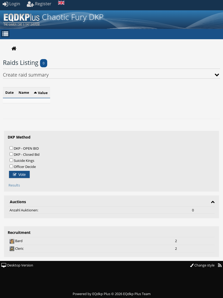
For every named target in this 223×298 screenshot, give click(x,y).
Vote (19, 174)
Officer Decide (23, 166)
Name (24, 92)
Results (14, 185)
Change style (202, 265)
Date (9, 92)
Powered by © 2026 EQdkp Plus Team (112, 293)
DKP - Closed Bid (25, 154)
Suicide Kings (22, 160)
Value (43, 92)
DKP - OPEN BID (24, 148)
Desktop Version (17, 265)
